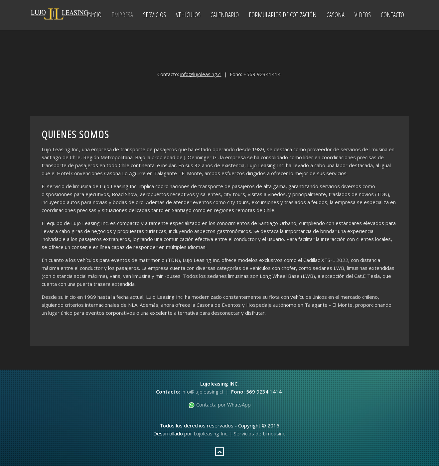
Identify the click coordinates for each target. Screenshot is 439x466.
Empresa (122, 14)
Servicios (154, 14)
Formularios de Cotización (283, 14)
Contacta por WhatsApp (219, 404)
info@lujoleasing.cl (200, 74)
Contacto (392, 14)
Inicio (93, 14)
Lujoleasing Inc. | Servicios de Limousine (240, 433)
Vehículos (188, 14)
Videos (363, 14)
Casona (336, 14)
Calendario (225, 14)
